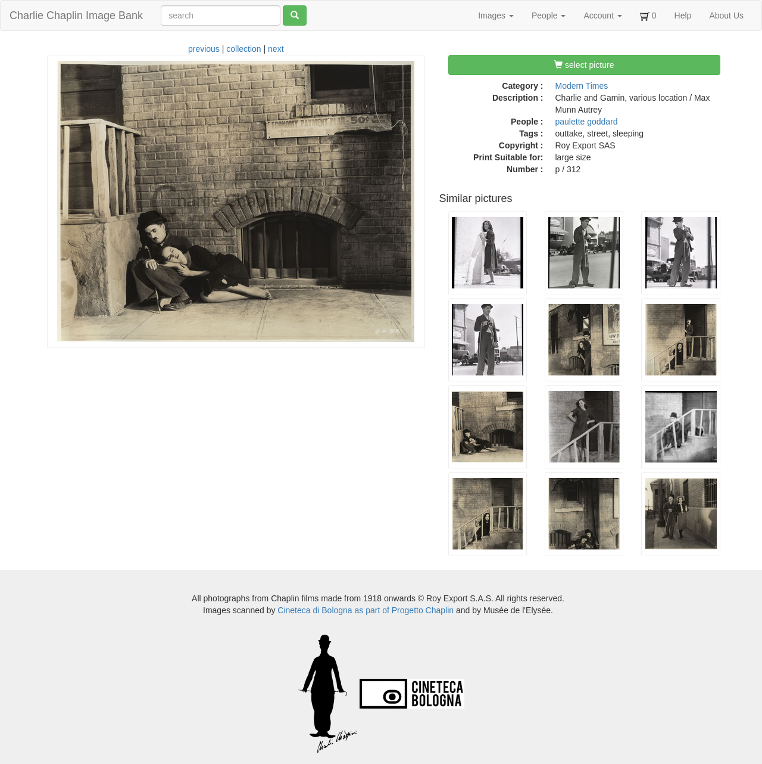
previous (204, 49)
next (275, 49)
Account (602, 15)
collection (243, 49)
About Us (726, 15)
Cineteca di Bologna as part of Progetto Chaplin (365, 610)
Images (496, 15)
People (549, 15)
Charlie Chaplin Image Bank (76, 15)
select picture (584, 65)
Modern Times (581, 86)
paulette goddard (586, 121)
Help (683, 15)
